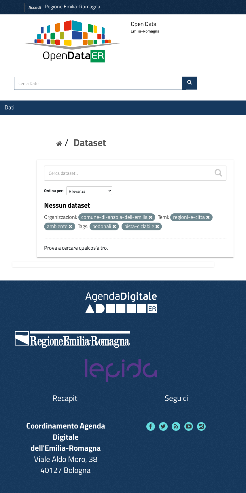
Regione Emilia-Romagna (72, 6)
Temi (10, 128)
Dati (9, 107)
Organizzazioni (22, 117)
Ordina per (53, 190)
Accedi (35, 7)
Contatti (14, 150)
